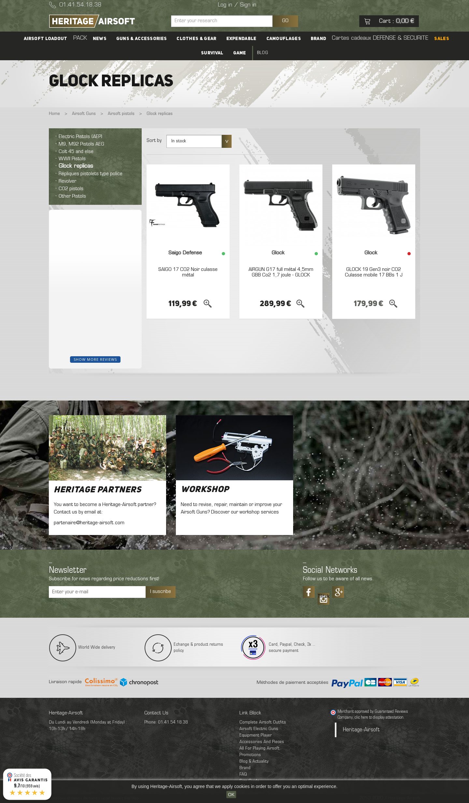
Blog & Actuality (253, 761)
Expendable (241, 38)
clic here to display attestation (379, 718)
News (100, 38)
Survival (212, 53)
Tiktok (323, 596)
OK (231, 794)
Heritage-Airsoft (361, 730)
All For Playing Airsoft (259, 748)
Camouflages (283, 38)
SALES (441, 38)
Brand (318, 38)
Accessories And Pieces (261, 742)
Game (239, 53)
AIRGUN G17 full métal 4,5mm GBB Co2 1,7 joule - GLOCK (281, 272)
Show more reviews (95, 359)
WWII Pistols (72, 159)
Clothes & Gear (196, 38)
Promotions (250, 755)
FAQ (243, 774)
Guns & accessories (141, 38)
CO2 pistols (71, 188)
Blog (262, 52)
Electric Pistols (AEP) (80, 136)
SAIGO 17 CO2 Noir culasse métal (188, 272)
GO (285, 20)
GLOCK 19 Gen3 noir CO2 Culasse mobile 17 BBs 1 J (374, 272)
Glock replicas (76, 166)
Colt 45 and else (76, 151)
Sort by (154, 140)
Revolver (67, 181)
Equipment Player (255, 735)
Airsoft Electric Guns (258, 728)
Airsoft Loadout (45, 38)
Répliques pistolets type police (90, 173)
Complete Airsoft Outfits (262, 722)
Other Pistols (72, 196)
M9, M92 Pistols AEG (81, 144)
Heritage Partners (97, 490)
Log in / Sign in (237, 5)
